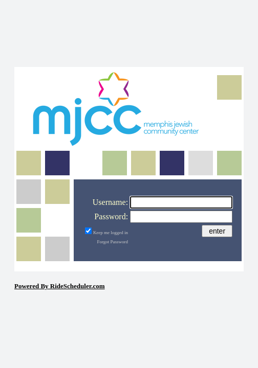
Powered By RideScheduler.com (59, 286)
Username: (110, 202)
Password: (111, 216)
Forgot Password (112, 241)
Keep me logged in (110, 232)
